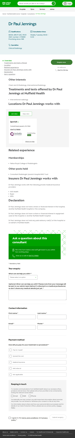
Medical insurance (17, 362)
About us (5, 432)
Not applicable (16, 374)
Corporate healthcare (62, 432)
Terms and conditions (9, 435)
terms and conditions (30, 418)
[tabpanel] (37, 131)
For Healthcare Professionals (45, 432)
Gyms (32, 9)
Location (7, 65)
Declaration (8, 72)
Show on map (29, 141)
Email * (11, 324)
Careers (32, 432)
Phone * (40, 324)
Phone (33, 396)
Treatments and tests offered (15, 63)
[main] (37, 221)
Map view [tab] (26, 114)
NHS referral (15, 368)
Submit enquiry (58, 417)
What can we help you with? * (20, 274)
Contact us (23, 432)
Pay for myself (16, 350)
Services (42, 9)
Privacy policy (22, 435)
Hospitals (22, 9)
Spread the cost (16, 356)
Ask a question (9, 74)
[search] (36, 3)
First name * (13, 313)
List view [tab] (14, 114)
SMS (24, 396)
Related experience (11, 67)
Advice (52, 9)
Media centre (14, 432)
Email (16, 396)
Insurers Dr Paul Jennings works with (18, 70)
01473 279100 (33, 256)
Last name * (42, 313)
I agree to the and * (29, 419)
